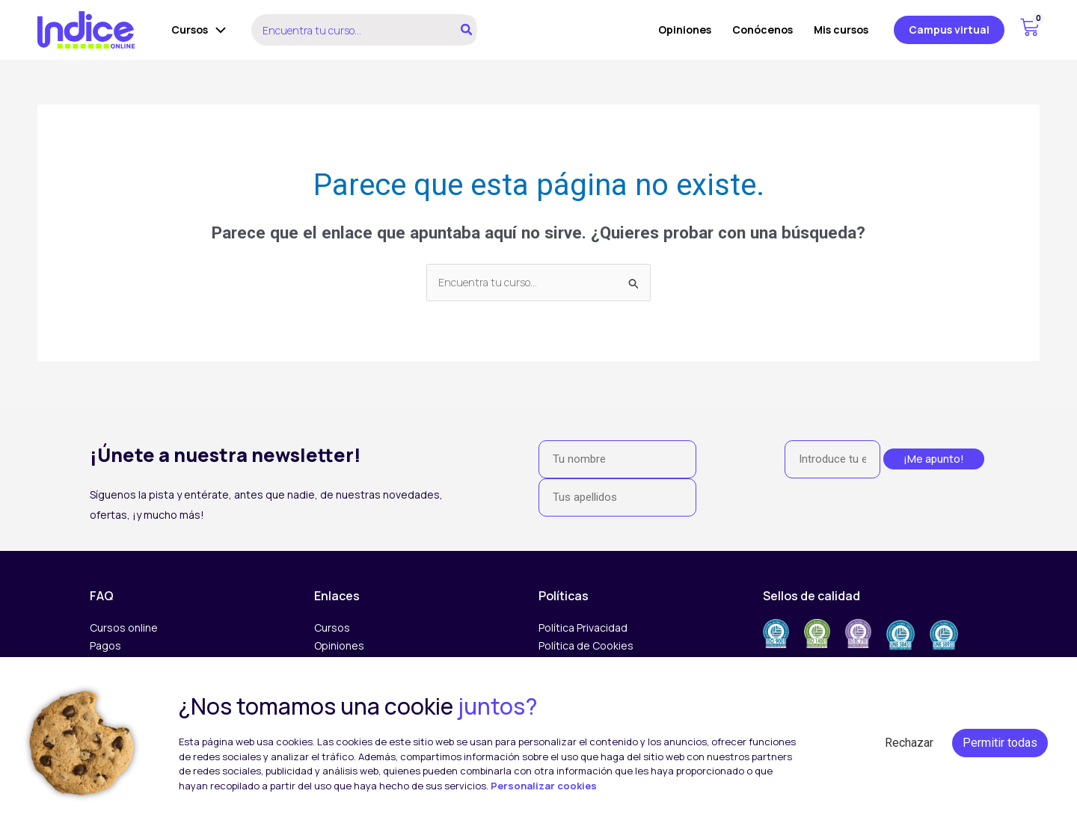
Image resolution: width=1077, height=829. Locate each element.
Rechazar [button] (909, 743)
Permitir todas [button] (1000, 743)
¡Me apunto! (933, 459)
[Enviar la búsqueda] (634, 284)
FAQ (102, 596)
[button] (949, 30)
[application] (217, 30)
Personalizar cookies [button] (544, 786)
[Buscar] (467, 30)
